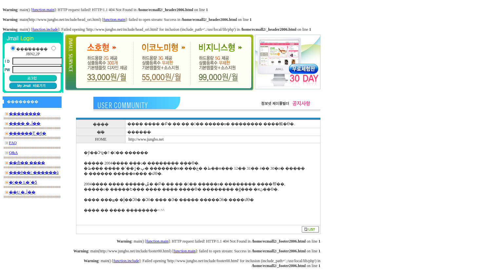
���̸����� (32, 49)
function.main (43, 10)
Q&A (13, 152)
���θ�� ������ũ (34, 172)
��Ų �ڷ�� (22, 192)
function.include (45, 29)
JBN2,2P (33, 54)
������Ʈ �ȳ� (27, 133)
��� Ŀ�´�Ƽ (23, 182)
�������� (25, 113)
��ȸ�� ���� (27, 163)
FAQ (13, 143)
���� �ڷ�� (25, 123)
